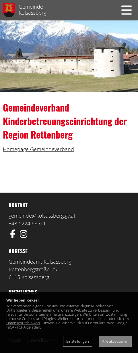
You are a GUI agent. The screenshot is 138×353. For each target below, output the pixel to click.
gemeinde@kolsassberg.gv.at (42, 215)
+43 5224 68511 (27, 223)
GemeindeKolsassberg (32, 9)
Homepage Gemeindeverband (38, 149)
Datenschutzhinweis (23, 322)
